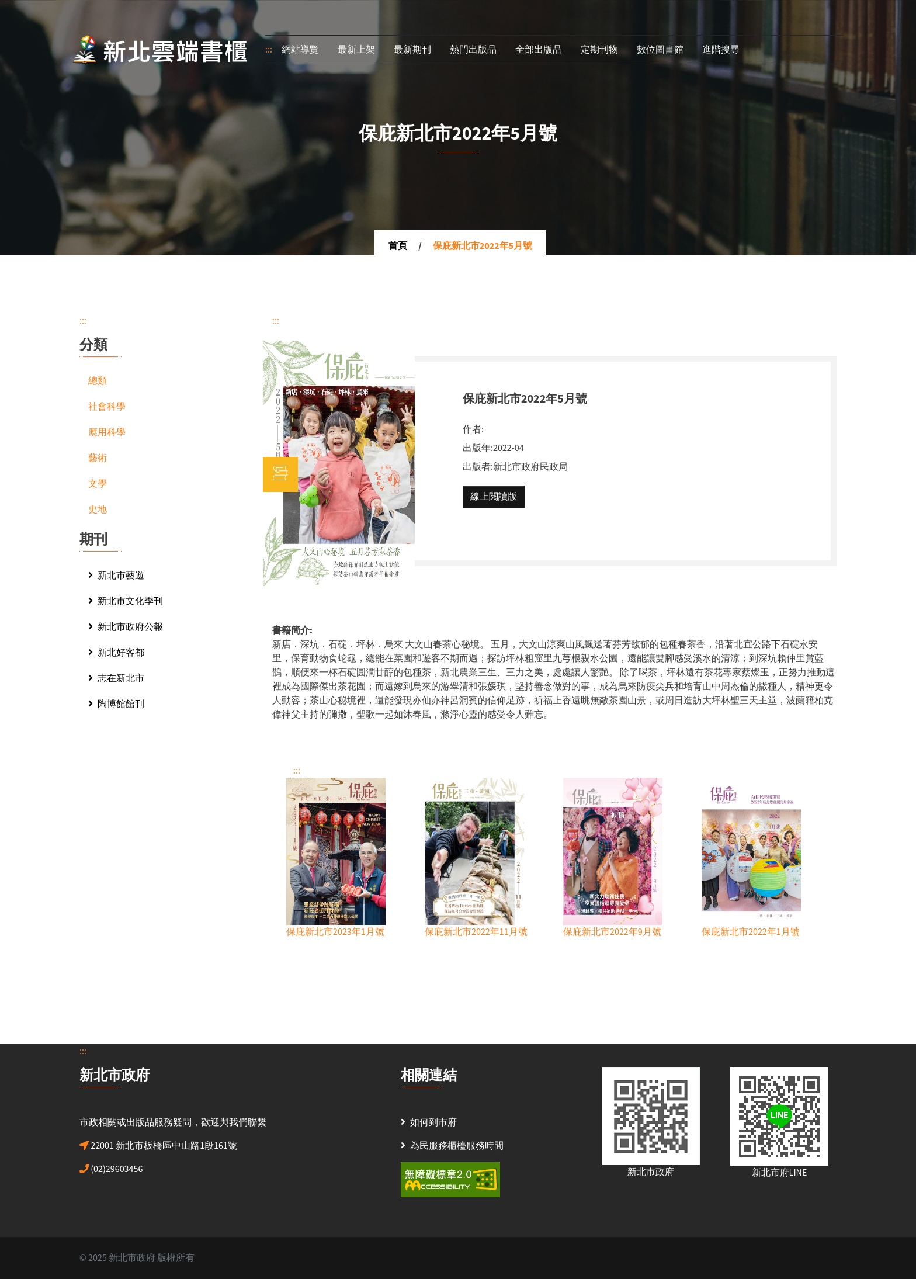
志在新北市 (116, 678)
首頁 (397, 246)
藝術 (97, 458)
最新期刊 (412, 49)
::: (268, 49)
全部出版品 (538, 49)
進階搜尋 (721, 49)
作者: (473, 429)
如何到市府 (433, 1122)
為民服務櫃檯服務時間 (457, 1145)
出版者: (478, 466)
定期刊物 (599, 49)
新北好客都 (116, 652)
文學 (97, 483)
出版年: (478, 448)
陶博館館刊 (116, 704)
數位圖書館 (660, 49)
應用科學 (107, 432)
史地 (97, 509)
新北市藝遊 (116, 575)
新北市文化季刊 (125, 601)
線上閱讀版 (493, 496)
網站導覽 (300, 49)
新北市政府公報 (125, 627)
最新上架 (356, 49)
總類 (97, 381)
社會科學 (107, 406)
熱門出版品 (473, 49)
